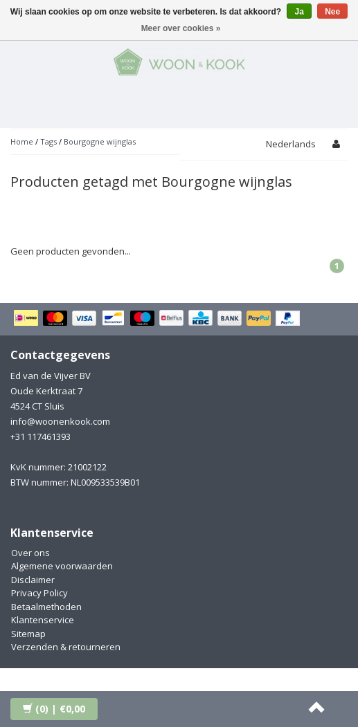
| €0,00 (54, 708)
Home (21, 141)
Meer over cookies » (181, 28)
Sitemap (28, 633)
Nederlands (291, 144)
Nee (332, 12)
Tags (48, 141)
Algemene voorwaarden (62, 566)
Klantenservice (42, 620)
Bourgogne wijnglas (100, 141)
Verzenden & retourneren (65, 647)
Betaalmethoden (46, 606)
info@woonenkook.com (60, 421)
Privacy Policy (39, 593)
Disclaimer (33, 579)
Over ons (30, 552)
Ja (298, 12)
